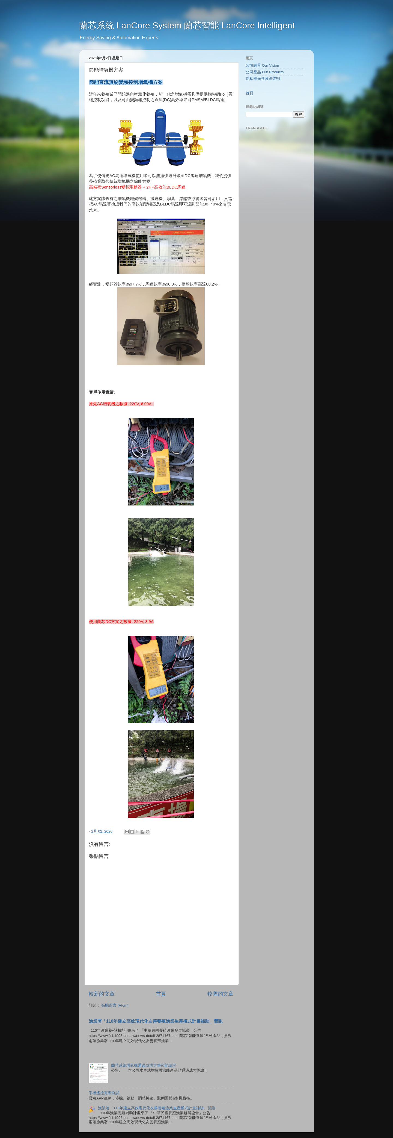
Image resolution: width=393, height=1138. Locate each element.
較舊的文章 (220, 994)
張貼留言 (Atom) (115, 1005)
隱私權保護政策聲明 (263, 79)
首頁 (161, 994)
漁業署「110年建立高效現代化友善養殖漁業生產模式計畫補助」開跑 (155, 1021)
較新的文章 (102, 994)
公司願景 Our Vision (262, 65)
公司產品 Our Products (265, 72)
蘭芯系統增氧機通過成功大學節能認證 (143, 1065)
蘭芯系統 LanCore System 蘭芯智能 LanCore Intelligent (187, 25)
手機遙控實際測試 (104, 1093)
